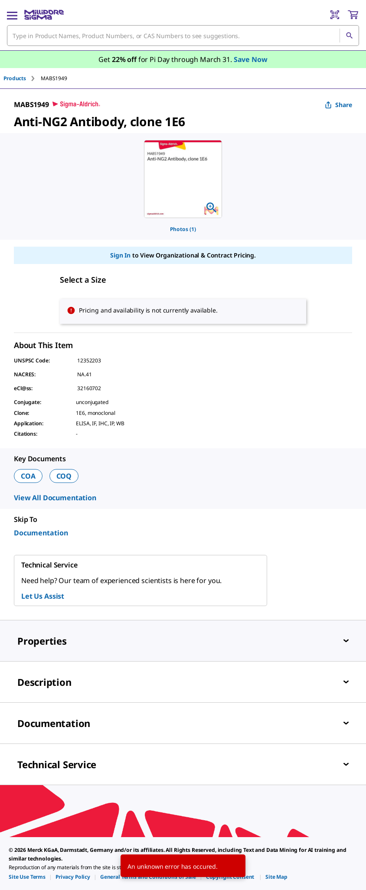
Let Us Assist (42, 596)
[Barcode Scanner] (335, 15)
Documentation (41, 533)
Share (338, 105)
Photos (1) (183, 229)
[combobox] (183, 35)
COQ (64, 476)
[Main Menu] (12, 15)
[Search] (349, 35)
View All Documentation (55, 497)
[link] (27, 876)
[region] (183, 179)
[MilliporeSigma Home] (44, 15)
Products (14, 78)
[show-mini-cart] (353, 15)
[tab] (22, 78)
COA (28, 476)
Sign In (120, 255)
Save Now (251, 59)
